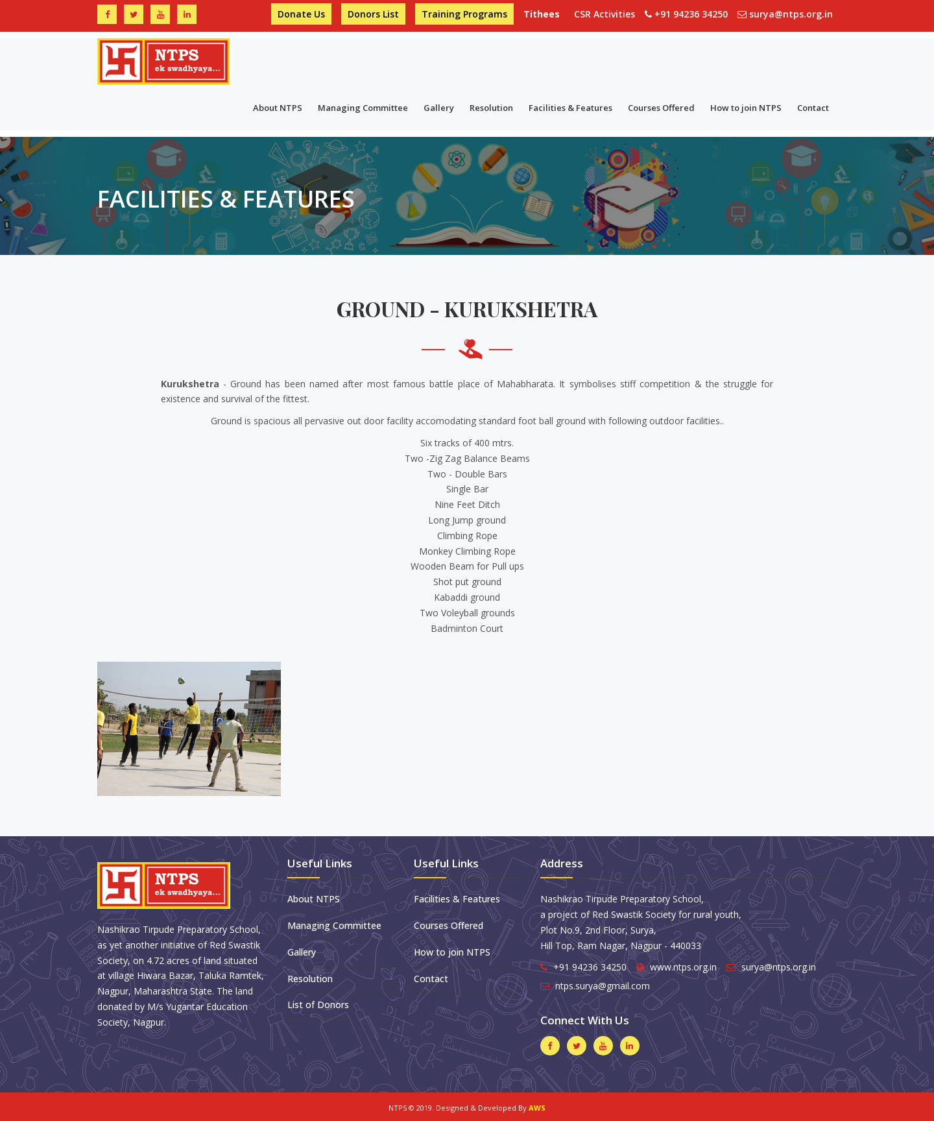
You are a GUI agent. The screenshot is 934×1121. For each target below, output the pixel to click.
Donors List (373, 14)
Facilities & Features (570, 108)
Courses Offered (661, 108)
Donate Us (301, 14)
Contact (813, 108)
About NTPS (277, 108)
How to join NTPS (746, 108)
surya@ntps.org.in (791, 14)
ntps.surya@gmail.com (602, 986)
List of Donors (318, 1004)
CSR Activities (604, 14)
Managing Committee (363, 108)
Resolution (491, 108)
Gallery (439, 108)
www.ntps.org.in (683, 967)
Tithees (544, 14)
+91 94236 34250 (691, 14)
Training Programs (464, 14)
